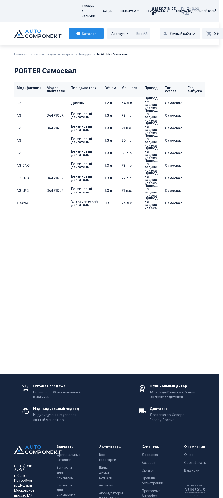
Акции (107, 11)
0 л (107, 203)
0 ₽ (216, 34)
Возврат (148, 462)
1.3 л (108, 115)
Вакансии (191, 470)
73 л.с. (126, 165)
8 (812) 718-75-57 (24, 467)
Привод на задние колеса (151, 103)
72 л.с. (126, 115)
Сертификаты (195, 462)
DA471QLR (55, 115)
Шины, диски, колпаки (105, 472)
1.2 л (108, 103)
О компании (156, 11)
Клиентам (128, 11)
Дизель (77, 103)
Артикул (118, 34)
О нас (188, 455)
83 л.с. (126, 153)
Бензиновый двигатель (81, 115)
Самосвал (173, 103)
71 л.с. (126, 128)
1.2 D (21, 103)
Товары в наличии (88, 11)
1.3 (19, 115)
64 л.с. (127, 103)
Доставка (150, 455)
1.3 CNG (23, 165)
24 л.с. (127, 203)
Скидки (148, 470)
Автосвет (107, 485)
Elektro (22, 203)
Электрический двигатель (84, 203)
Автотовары (109, 446)
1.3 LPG (23, 178)
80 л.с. (126, 140)
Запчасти (65, 446)
